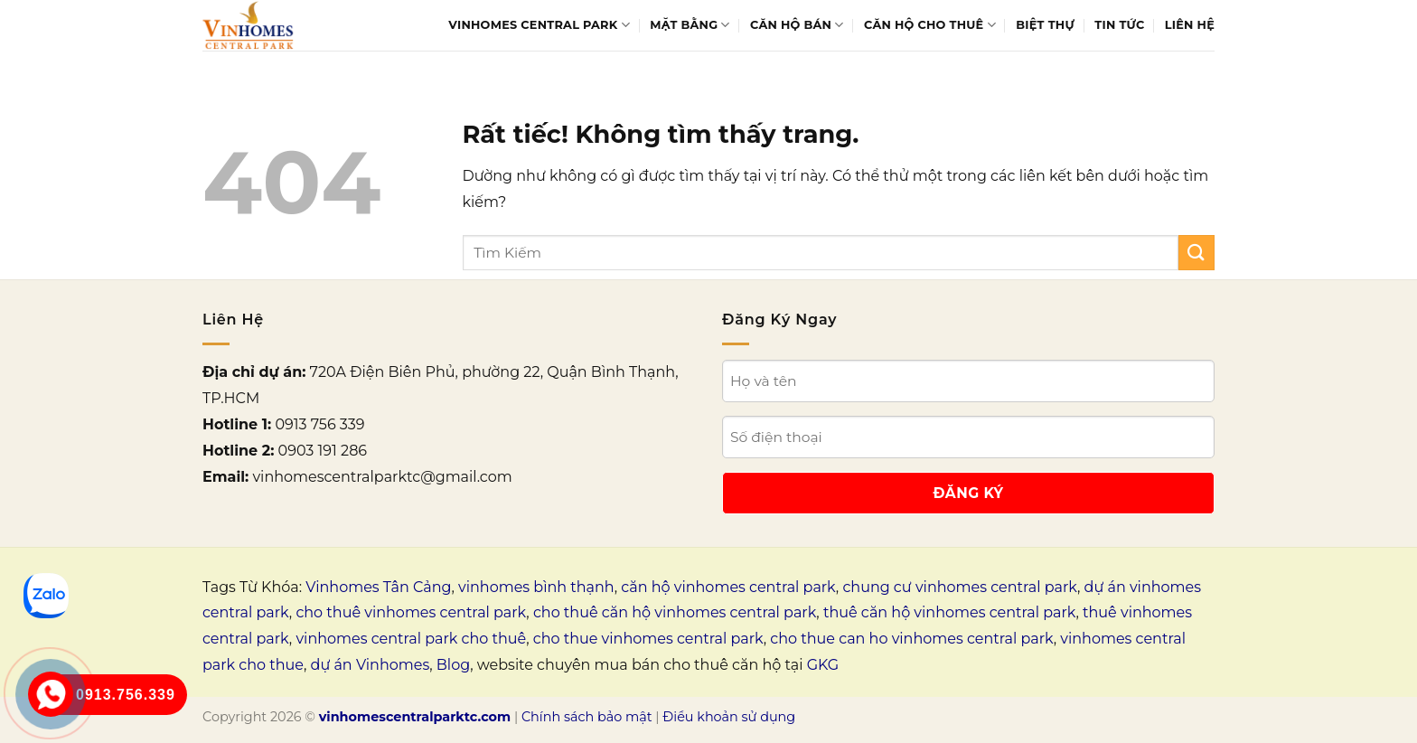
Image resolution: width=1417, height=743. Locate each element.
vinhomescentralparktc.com (415, 717)
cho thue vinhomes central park (648, 638)
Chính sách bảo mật (586, 717)
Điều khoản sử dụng (728, 717)
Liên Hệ (1190, 25)
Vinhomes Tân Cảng (378, 587)
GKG (823, 664)
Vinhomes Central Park (539, 24)
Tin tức (1119, 25)
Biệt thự (1045, 25)
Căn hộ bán (797, 24)
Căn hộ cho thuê (930, 24)
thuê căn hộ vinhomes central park (949, 612)
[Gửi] (1196, 252)
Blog (453, 664)
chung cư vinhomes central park (959, 587)
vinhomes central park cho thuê (411, 638)
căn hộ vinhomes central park (728, 587)
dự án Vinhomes (370, 664)
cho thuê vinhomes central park (411, 612)
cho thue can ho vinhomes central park (911, 638)
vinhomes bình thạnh (536, 587)
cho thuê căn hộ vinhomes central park (674, 612)
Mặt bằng (689, 24)
